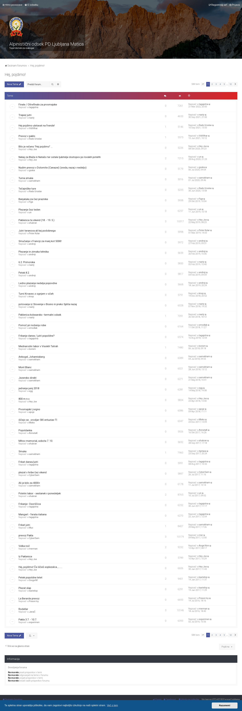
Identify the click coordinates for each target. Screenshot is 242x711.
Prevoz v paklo (27, 136)
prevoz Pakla (26, 535)
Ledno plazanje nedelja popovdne (38, 283)
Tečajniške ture (27, 188)
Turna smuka (26, 178)
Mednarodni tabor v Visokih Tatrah (38, 346)
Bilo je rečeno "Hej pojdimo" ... (35, 146)
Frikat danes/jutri (28, 461)
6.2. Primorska (27, 262)
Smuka (22, 451)
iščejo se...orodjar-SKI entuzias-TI (38, 419)
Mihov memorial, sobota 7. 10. (36, 440)
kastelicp (203, 577)
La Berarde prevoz (29, 598)
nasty (31, 118)
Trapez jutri (25, 115)
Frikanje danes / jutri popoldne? (36, 335)
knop (31, 296)
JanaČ (32, 612)
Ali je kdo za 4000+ (29, 482)
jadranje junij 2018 (29, 388)
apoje (31, 412)
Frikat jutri (24, 524)
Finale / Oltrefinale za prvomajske (38, 104)
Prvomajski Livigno (29, 409)
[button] (203, 84)
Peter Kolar (34, 233)
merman (33, 548)
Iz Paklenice (25, 556)
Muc (31, 527)
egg (31, 391)
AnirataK (33, 433)
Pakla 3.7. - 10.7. (28, 619)
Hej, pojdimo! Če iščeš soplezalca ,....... (40, 566)
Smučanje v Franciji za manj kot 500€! (40, 241)
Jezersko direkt (27, 377)
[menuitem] (31, 5)
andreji (32, 244)
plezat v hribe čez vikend (33, 472)
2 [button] (212, 84)
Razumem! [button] (224, 705)
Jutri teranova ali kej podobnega (37, 230)
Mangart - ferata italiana (32, 514)
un (200, 156)
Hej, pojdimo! (15, 74)
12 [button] (230, 84)
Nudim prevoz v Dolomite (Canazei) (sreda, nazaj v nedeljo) (53, 167)
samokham (34, 181)
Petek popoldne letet (30, 577)
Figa (31, 202)
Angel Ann (204, 545)
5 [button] (224, 84)
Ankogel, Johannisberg (32, 356)
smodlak (33, 328)
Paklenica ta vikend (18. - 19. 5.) (36, 220)
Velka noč (24, 545)
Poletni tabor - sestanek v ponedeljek (40, 493)
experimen (34, 622)
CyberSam (34, 475)
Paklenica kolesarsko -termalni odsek (40, 314)
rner (201, 535)
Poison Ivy (34, 601)
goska (32, 170)
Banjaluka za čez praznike (33, 199)
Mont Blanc (25, 367)
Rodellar (23, 609)
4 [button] (220, 84)
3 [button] (216, 84)
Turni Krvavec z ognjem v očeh (36, 293)
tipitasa (202, 451)
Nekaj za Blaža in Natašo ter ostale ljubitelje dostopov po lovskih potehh (60, 157)
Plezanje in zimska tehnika (34, 251)
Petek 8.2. (24, 272)
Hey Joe (33, 149)
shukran (33, 223)
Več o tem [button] (112, 705)
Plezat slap (25, 588)
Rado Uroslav (205, 125)
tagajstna (33, 107)
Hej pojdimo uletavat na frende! (37, 125)
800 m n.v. (24, 398)
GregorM (33, 580)
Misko (32, 422)
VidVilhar (33, 128)
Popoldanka (25, 430)
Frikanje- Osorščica (30, 503)
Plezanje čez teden (29, 209)
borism (32, 349)
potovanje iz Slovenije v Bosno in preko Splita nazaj (48, 304)
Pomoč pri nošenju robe (32, 325)
